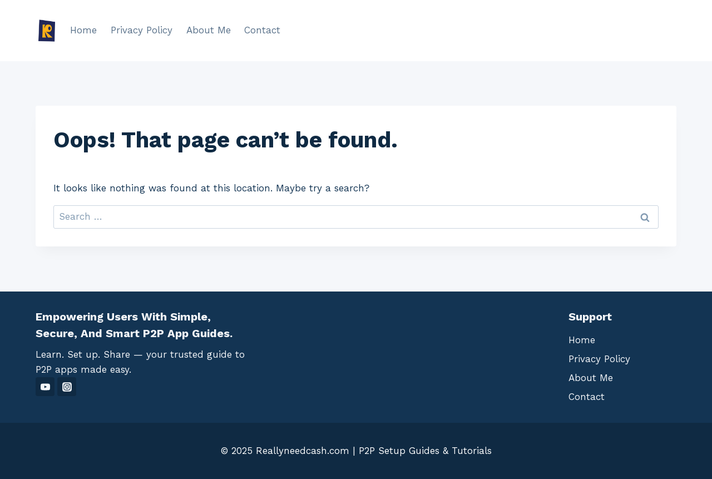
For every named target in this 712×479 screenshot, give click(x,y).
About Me (208, 30)
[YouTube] (45, 386)
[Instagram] (66, 386)
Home (83, 30)
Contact (262, 30)
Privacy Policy (141, 30)
